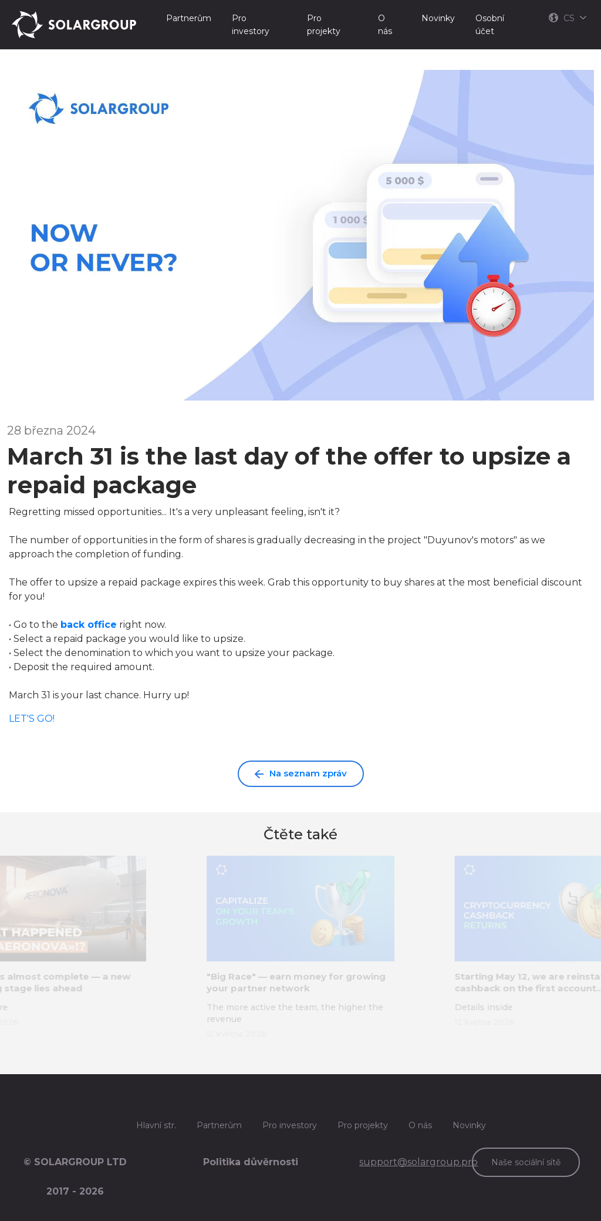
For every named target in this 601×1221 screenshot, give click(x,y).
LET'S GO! (32, 718)
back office (88, 624)
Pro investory (250, 24)
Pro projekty (323, 24)
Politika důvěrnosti (250, 1162)
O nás (385, 24)
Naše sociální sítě (526, 1162)
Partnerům (188, 18)
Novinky (438, 18)
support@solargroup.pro (418, 1162)
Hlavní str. (156, 1125)
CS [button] (567, 18)
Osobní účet (489, 24)
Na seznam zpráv (301, 773)
